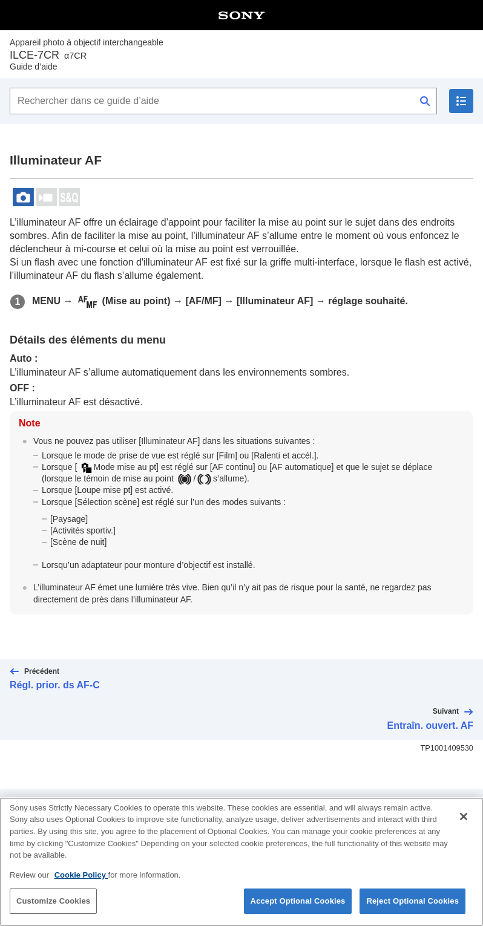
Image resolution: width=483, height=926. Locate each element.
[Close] (463, 827)
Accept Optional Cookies (298, 911)
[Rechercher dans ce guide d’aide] (223, 101)
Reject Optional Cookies (412, 911)
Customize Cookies (53, 911)
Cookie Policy (81, 885)
